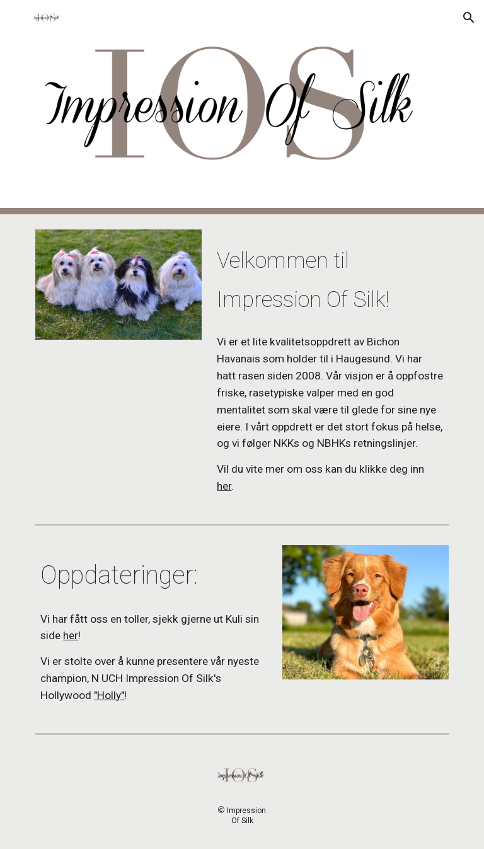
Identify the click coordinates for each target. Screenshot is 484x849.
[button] (15, 17)
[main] (330, 277)
